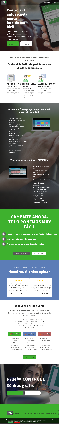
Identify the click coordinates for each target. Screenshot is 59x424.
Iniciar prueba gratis (15, 393)
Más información (29, 357)
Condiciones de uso (39, 413)
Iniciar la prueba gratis (21, 253)
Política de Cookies (26, 413)
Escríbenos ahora (39, 253)
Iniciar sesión (46, 2)
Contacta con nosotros (26, 43)
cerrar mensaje (52, 420)
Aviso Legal (16, 413)
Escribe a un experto (32, 393)
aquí (37, 421)
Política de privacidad (52, 413)
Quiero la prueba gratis (12, 43)
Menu (55, 2)
